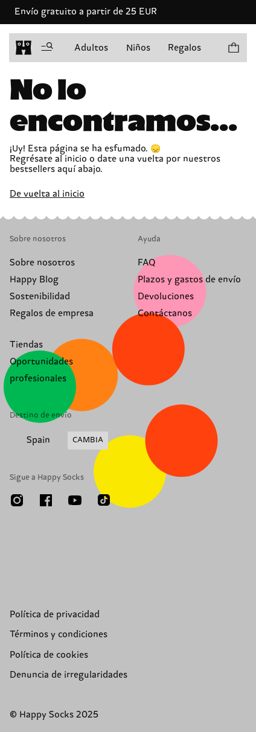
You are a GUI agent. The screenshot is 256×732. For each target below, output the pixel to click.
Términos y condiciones (58, 634)
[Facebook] (45, 500)
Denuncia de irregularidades (68, 675)
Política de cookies (49, 655)
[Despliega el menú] (47, 47)
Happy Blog (34, 280)
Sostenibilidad (40, 296)
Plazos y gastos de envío (189, 280)
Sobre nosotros (42, 263)
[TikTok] (103, 500)
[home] (23, 47)
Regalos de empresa (52, 313)
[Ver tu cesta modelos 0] (233, 47)
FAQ (146, 263)
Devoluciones (166, 296)
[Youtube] (74, 500)
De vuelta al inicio (47, 194)
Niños (138, 48)
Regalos (184, 48)
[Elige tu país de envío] (59, 440)
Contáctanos (165, 313)
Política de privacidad (55, 614)
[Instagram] (16, 500)
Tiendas (26, 345)
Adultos (91, 48)
